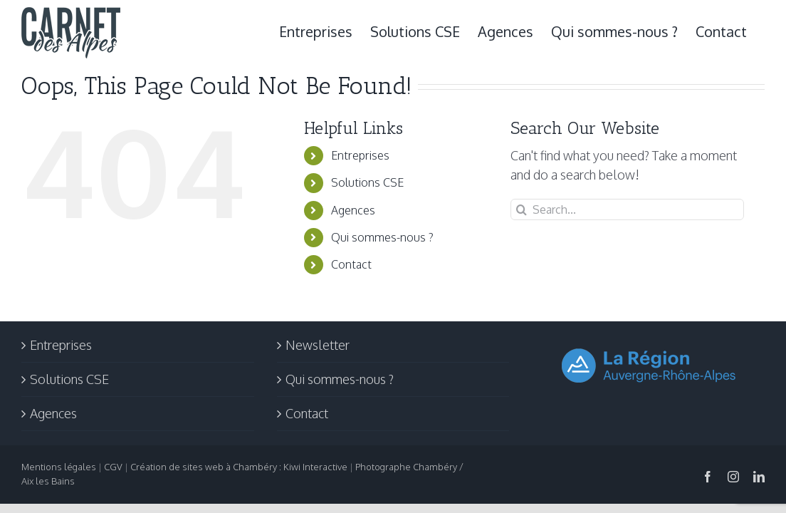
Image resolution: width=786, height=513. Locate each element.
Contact (351, 264)
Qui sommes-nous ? (382, 237)
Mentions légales (58, 466)
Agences (353, 210)
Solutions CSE (367, 182)
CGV (113, 466)
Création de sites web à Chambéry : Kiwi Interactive (238, 466)
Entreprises (360, 155)
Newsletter (317, 345)
